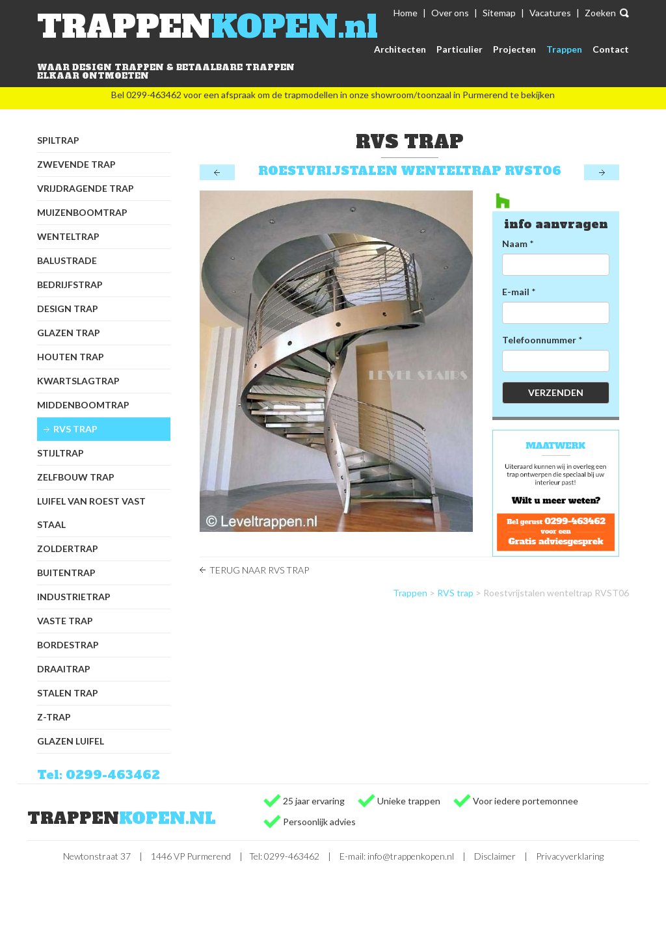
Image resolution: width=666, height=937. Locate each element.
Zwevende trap (76, 164)
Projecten (514, 49)
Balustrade (67, 260)
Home (405, 12)
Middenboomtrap (83, 404)
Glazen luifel (70, 740)
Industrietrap (74, 596)
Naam (514, 243)
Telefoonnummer (539, 339)
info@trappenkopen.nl (410, 856)
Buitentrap (66, 572)
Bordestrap (68, 644)
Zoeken (600, 12)
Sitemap (499, 12)
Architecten (400, 49)
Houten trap (70, 356)
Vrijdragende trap (85, 188)
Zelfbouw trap (75, 476)
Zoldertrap (67, 548)
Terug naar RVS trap (259, 569)
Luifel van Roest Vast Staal (91, 512)
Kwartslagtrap (78, 380)
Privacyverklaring (570, 856)
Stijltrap (60, 452)
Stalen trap (67, 692)
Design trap (67, 308)
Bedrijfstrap (70, 284)
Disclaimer (495, 856)
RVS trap (75, 428)
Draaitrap (63, 668)
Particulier (459, 49)
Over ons (450, 12)
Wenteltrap (68, 236)
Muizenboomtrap (82, 212)
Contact (611, 49)
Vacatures (550, 12)
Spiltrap (58, 140)
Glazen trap (68, 332)
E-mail (515, 291)
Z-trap (54, 716)
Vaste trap (65, 620)
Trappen (564, 49)
